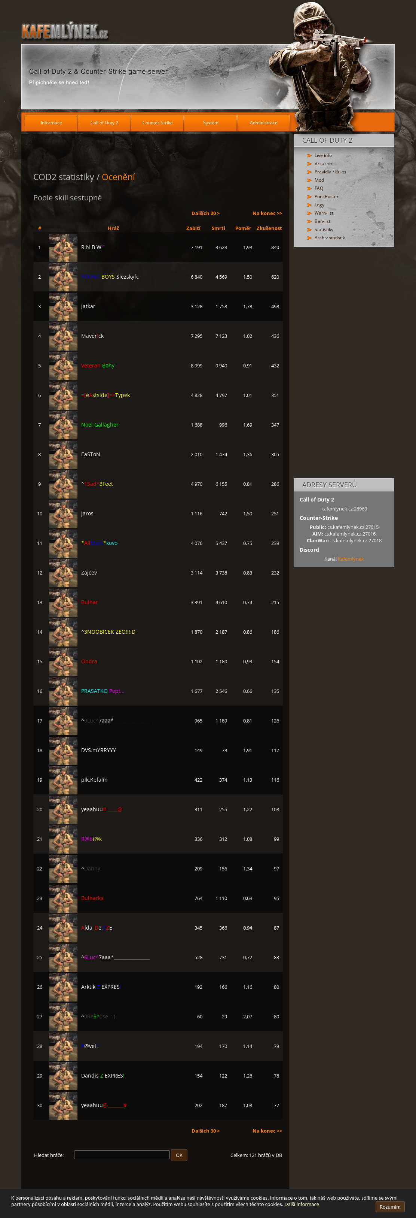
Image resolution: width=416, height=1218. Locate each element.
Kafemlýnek (351, 558)
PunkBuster (327, 196)
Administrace (264, 122)
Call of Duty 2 (104, 122)
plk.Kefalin (78, 780)
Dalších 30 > (206, 213)
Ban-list (322, 221)
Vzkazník (324, 163)
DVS (82, 750)
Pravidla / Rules (330, 172)
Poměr (243, 228)
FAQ (319, 188)
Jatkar (72, 306)
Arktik (85, 987)
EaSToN (74, 454)
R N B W (76, 247)
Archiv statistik (330, 237)
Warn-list (324, 213)
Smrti (218, 228)
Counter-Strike (158, 122)
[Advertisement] (344, 363)
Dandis (87, 1075)
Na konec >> (267, 213)
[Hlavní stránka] (208, 56)
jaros (71, 513)
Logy (319, 205)
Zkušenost (269, 228)
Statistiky (324, 229)
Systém (210, 122)
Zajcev (73, 572)
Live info (323, 155)
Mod (319, 180)
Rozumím (390, 1206)
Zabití (193, 228)
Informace (51, 122)
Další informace (302, 1204)
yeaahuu (85, 809)
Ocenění (118, 177)
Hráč (113, 228)
